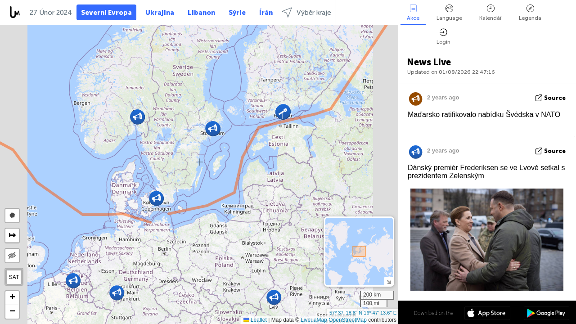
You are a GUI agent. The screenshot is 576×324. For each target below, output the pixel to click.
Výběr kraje (306, 12)
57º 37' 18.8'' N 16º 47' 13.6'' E (362, 312)
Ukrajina (159, 13)
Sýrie (237, 13)
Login (443, 36)
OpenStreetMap (347, 320)
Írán (266, 13)
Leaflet (254, 320)
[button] (156, 198)
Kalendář (490, 12)
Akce (413, 12)
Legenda (530, 12)
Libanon (201, 13)
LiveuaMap (314, 320)
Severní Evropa (106, 13)
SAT (14, 277)
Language (449, 12)
